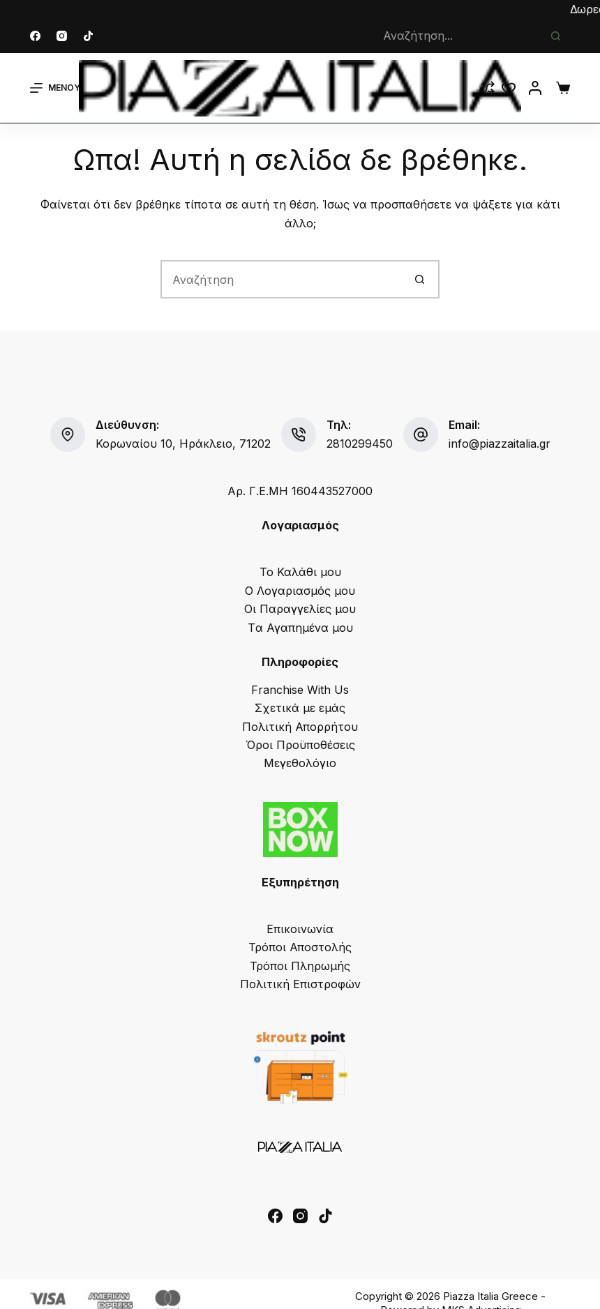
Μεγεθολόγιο (300, 763)
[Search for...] (456, 36)
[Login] (535, 88)
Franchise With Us (300, 690)
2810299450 (360, 444)
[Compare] (488, 88)
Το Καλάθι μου (300, 572)
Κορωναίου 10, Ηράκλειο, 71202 (183, 444)
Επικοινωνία (300, 929)
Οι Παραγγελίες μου (300, 609)
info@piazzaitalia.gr (499, 444)
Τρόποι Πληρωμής (300, 966)
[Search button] (556, 36)
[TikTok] (88, 36)
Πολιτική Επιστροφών (300, 984)
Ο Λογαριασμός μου (300, 591)
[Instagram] (62, 36)
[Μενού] (55, 88)
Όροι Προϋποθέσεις (300, 745)
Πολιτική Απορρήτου (300, 727)
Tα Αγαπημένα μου (300, 628)
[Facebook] (35, 36)
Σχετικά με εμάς (300, 708)
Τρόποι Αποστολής (300, 947)
